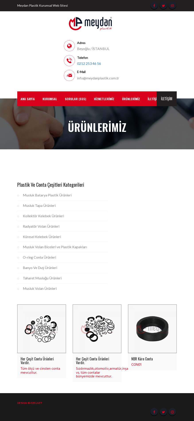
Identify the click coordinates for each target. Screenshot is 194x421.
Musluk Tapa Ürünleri (39, 205)
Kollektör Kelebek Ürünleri (43, 216)
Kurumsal (50, 98)
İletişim (166, 98)
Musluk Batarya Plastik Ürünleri (47, 195)
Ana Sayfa (28, 98)
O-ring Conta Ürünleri (39, 257)
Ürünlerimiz (131, 98)
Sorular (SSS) (75, 98)
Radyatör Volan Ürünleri (41, 226)
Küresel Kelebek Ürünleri (42, 237)
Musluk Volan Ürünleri (40, 288)
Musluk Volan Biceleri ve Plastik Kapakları (55, 247)
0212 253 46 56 (89, 63)
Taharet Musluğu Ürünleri (42, 278)
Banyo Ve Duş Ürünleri (40, 267)
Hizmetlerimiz (104, 98)
